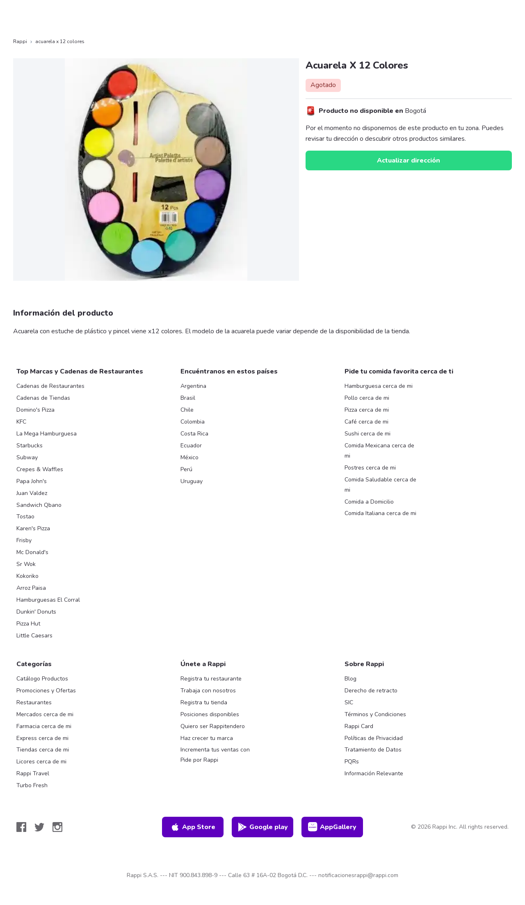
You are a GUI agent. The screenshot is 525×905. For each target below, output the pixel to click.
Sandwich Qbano (39, 505)
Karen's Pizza (33, 528)
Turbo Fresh (32, 785)
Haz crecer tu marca (206, 738)
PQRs (352, 761)
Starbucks (29, 445)
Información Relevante (374, 773)
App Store (192, 827)
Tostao (25, 516)
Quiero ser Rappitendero (212, 726)
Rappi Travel (32, 773)
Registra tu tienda (203, 702)
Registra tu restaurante (211, 679)
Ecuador (191, 445)
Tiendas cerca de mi (42, 750)
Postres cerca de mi (370, 468)
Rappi (20, 41)
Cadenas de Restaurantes (50, 386)
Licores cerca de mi (41, 761)
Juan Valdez (31, 493)
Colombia (192, 422)
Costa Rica (194, 434)
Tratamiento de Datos (373, 750)
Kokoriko (27, 576)
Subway (27, 457)
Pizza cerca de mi (367, 410)
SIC (349, 702)
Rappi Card (359, 726)
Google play (262, 827)
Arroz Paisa (31, 588)
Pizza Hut (28, 624)
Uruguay (191, 481)
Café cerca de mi (366, 422)
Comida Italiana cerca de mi (380, 513)
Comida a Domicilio (369, 502)
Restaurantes (34, 702)
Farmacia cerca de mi (43, 726)
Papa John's (31, 481)
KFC (21, 422)
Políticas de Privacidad (374, 738)
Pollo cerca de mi (367, 398)
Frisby (24, 540)
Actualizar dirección (408, 160)
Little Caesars (34, 635)
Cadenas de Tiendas (43, 398)
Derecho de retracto (371, 690)
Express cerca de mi (42, 738)
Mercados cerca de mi (44, 714)
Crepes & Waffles (39, 469)
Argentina (193, 386)
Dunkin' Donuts (36, 612)
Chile (187, 410)
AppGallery (332, 827)
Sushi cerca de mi (367, 434)
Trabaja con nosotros (208, 690)
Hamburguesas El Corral (48, 600)
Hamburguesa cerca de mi (379, 386)
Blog (350, 679)
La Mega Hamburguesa (46, 434)
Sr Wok (26, 564)
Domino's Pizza (35, 410)
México (189, 457)
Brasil (187, 398)
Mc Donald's (32, 552)
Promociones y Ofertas (46, 690)
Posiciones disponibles (209, 714)
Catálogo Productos (42, 679)
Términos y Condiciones (375, 714)
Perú (186, 469)
